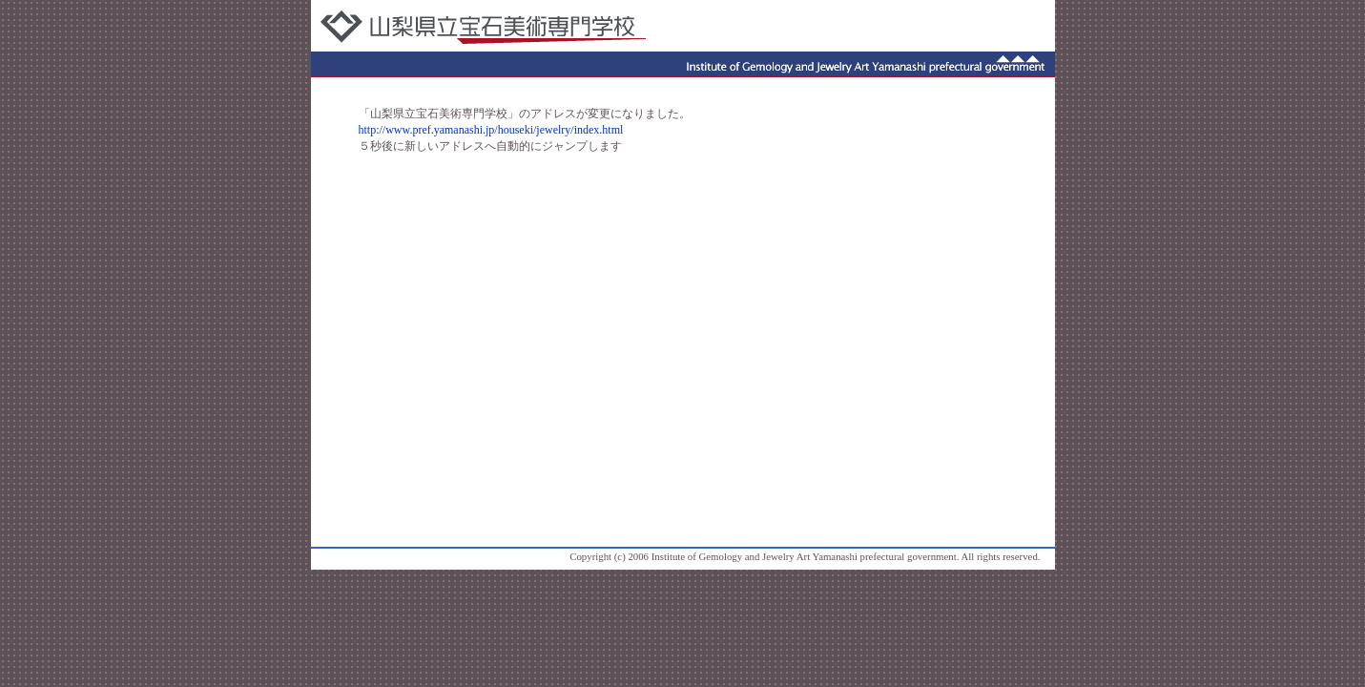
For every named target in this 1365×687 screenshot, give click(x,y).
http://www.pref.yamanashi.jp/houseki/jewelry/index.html (491, 129)
